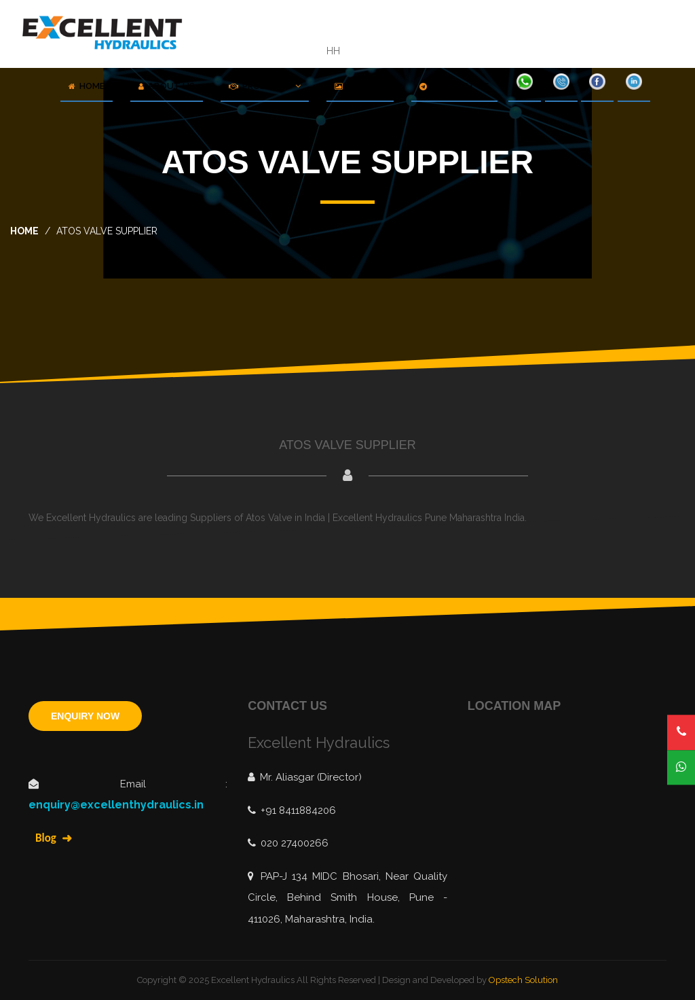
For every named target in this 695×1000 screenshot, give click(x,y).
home (24, 231)
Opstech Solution (523, 980)
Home (87, 86)
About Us (166, 86)
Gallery (360, 86)
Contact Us (454, 86)
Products (265, 86)
